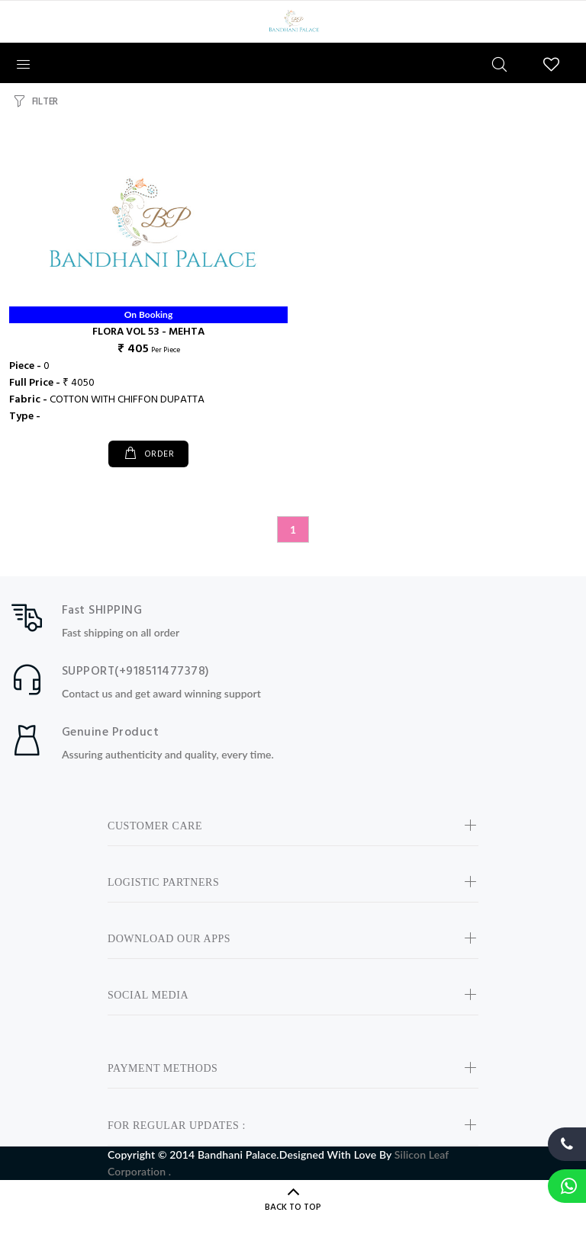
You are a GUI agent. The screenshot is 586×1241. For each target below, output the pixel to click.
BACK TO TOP (293, 1207)
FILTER (45, 102)
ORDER (157, 454)
